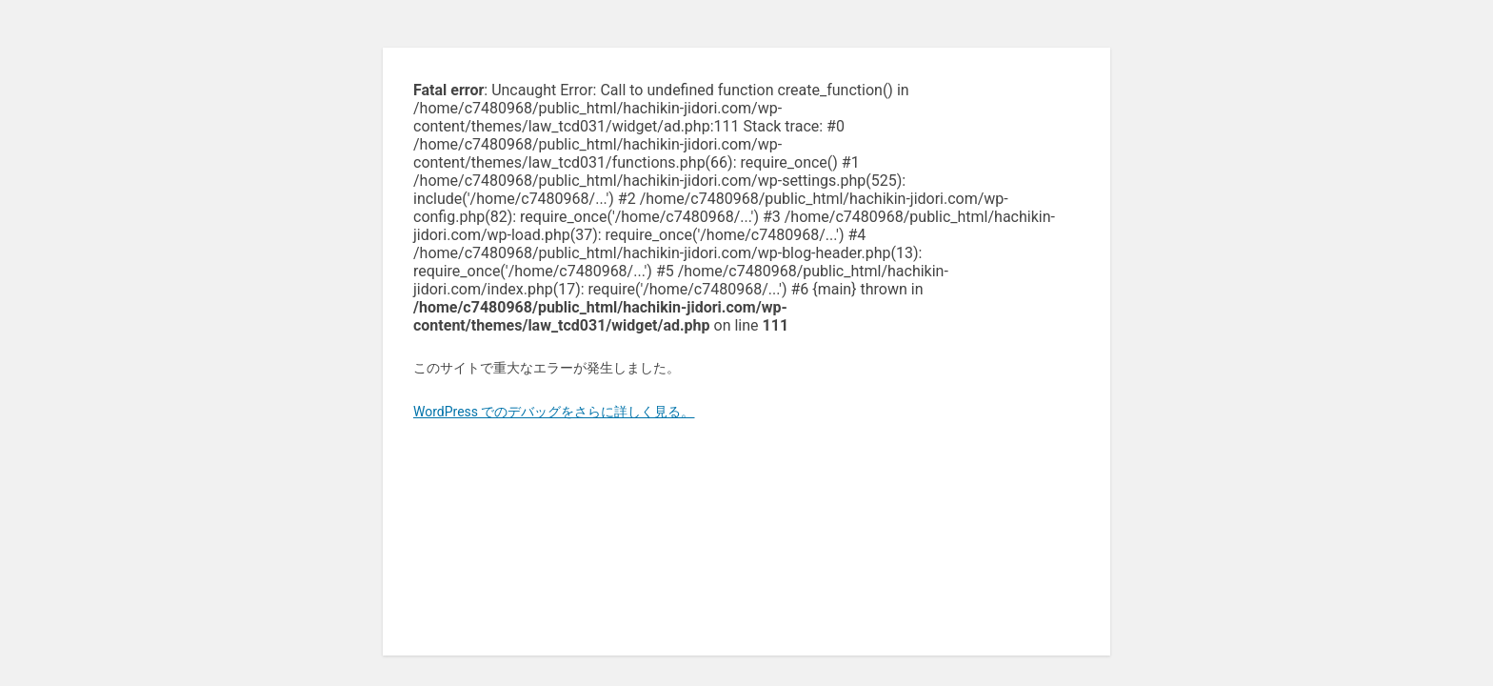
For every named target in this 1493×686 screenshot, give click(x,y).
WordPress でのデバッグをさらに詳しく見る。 (554, 411)
